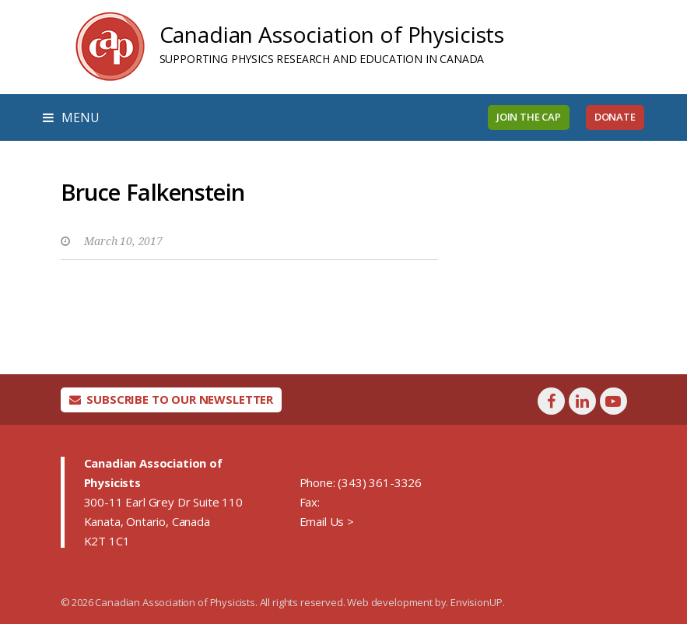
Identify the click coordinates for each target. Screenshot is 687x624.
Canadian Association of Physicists (332, 34)
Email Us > (327, 521)
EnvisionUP (476, 602)
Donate (615, 117)
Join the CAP (528, 117)
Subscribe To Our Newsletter (171, 399)
